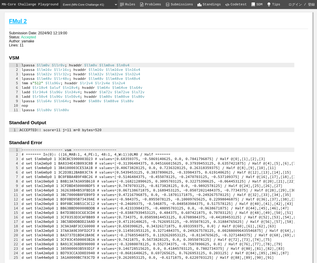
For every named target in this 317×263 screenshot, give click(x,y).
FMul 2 (18, 21)
